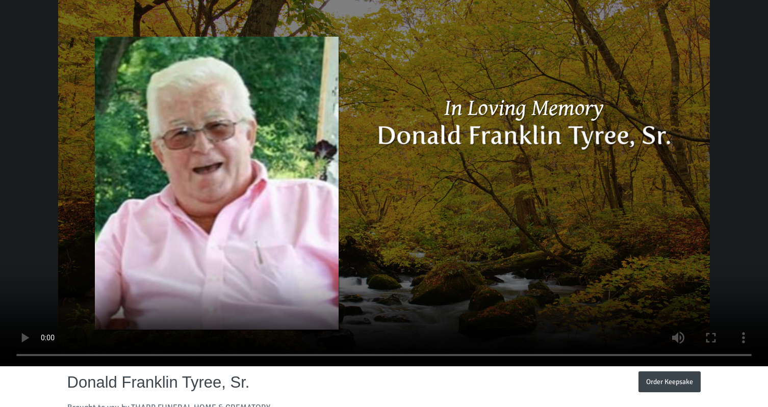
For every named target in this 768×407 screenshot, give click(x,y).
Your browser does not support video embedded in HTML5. (384, 183)
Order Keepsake (669, 381)
